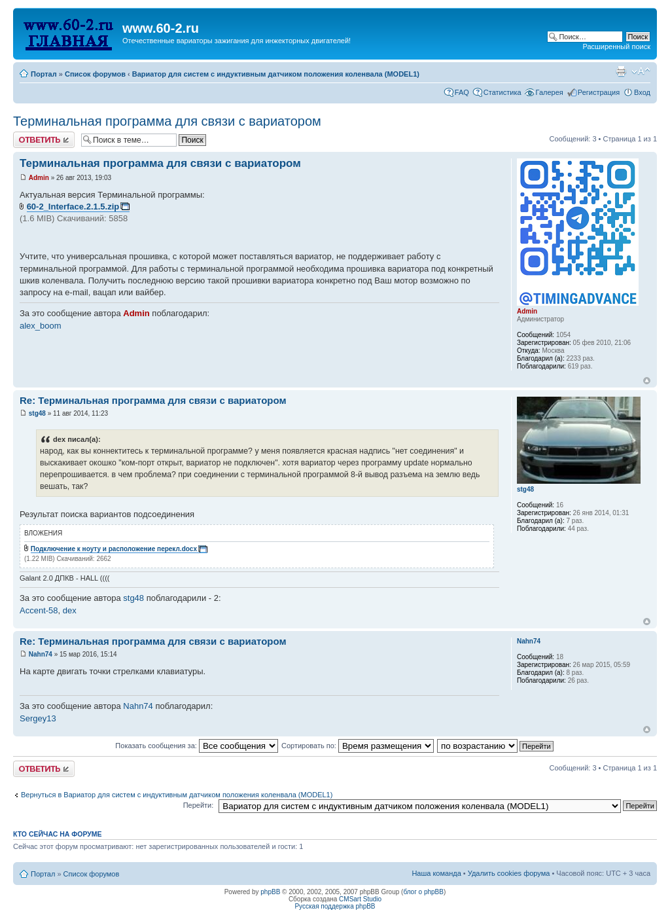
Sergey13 (38, 718)
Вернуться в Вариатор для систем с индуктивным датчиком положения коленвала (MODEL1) (176, 795)
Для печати (621, 71)
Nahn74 (40, 654)
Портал (44, 74)
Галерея (549, 92)
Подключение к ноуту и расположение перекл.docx (114, 548)
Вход (642, 92)
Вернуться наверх (646, 380)
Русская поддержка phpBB (334, 906)
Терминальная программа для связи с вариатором (167, 121)
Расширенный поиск (616, 46)
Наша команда (436, 873)
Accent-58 (39, 610)
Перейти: (198, 805)
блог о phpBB (423, 891)
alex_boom (41, 326)
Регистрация (599, 92)
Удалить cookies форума (509, 873)
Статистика (502, 92)
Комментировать (44, 140)
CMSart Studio (360, 899)
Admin (39, 177)
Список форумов (95, 74)
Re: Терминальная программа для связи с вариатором (153, 400)
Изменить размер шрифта (640, 71)
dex (70, 610)
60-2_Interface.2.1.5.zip (73, 206)
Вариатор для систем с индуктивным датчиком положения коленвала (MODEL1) (275, 74)
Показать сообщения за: (196, 745)
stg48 (37, 413)
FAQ (462, 92)
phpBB (270, 891)
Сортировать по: (357, 745)
